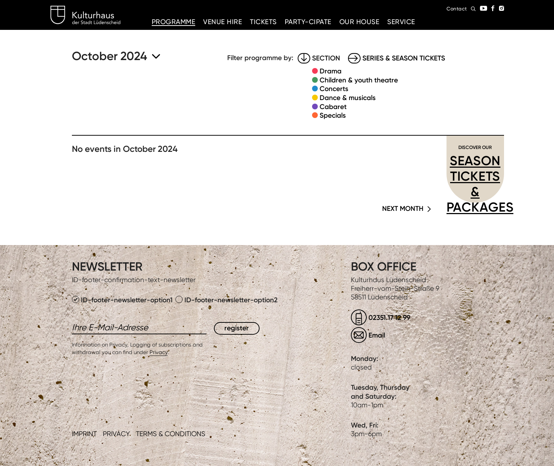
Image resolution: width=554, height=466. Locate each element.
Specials (333, 115)
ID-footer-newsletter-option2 (226, 300)
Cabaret (333, 107)
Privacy (159, 352)
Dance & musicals (348, 98)
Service (401, 22)
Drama (331, 71)
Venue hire (222, 22)
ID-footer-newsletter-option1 (123, 300)
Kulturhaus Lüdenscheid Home (85, 15)
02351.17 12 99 (389, 317)
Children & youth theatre (359, 80)
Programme (174, 22)
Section (326, 58)
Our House (359, 22)
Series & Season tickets (403, 58)
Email (376, 335)
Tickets (263, 22)
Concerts (334, 89)
